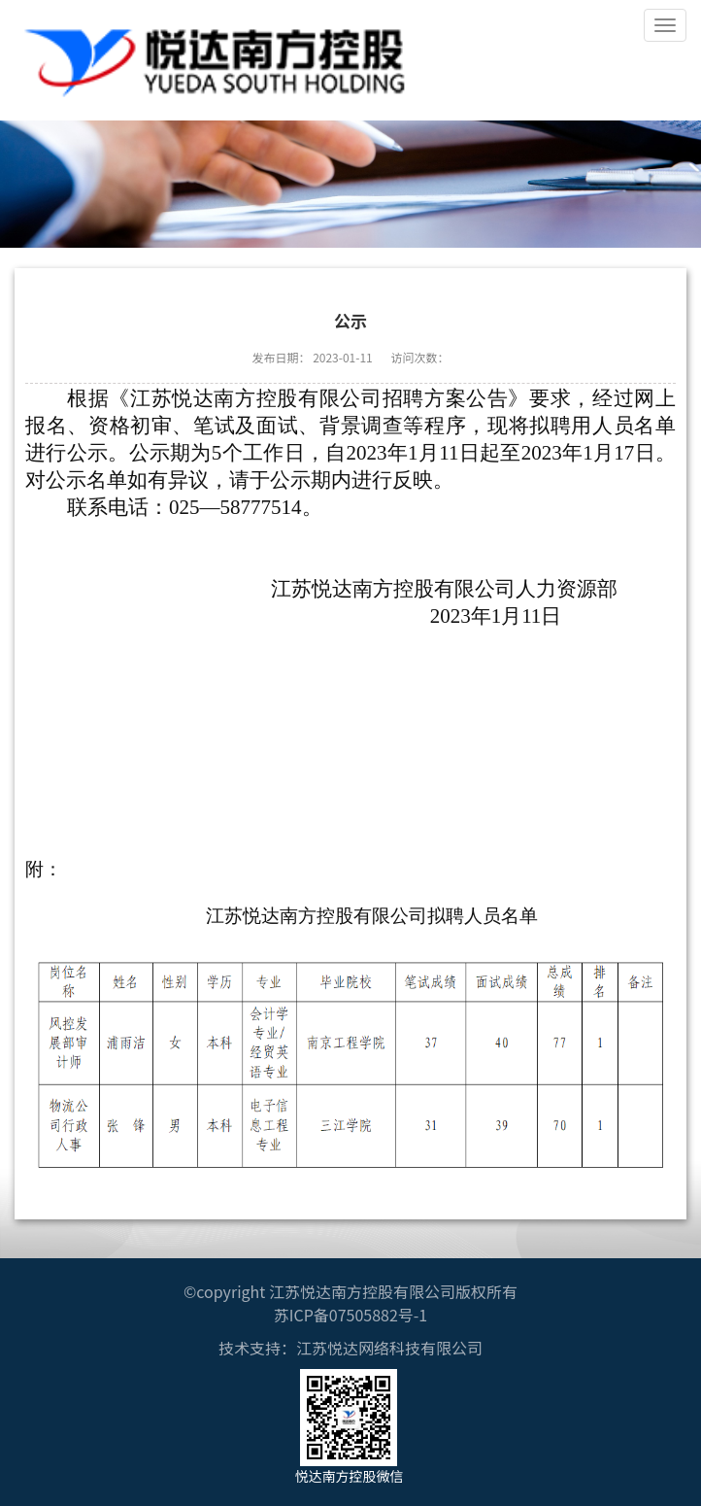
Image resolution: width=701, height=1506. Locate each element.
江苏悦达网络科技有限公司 (389, 1347)
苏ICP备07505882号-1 (351, 1314)
